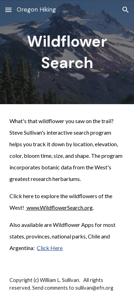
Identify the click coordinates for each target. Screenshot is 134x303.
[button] (8, 9)
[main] (67, 52)
